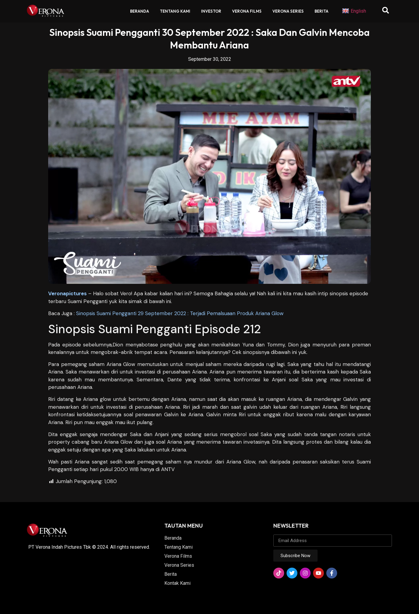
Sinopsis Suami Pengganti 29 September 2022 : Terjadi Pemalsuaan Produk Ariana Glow (180, 313)
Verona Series (288, 11)
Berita (321, 11)
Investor (211, 11)
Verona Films (247, 11)
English (354, 11)
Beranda (139, 11)
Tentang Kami (175, 11)
